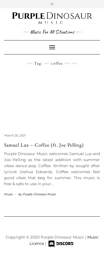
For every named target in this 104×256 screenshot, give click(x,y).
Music (8, 194)
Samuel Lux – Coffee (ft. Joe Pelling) (44, 145)
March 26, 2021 (14, 135)
